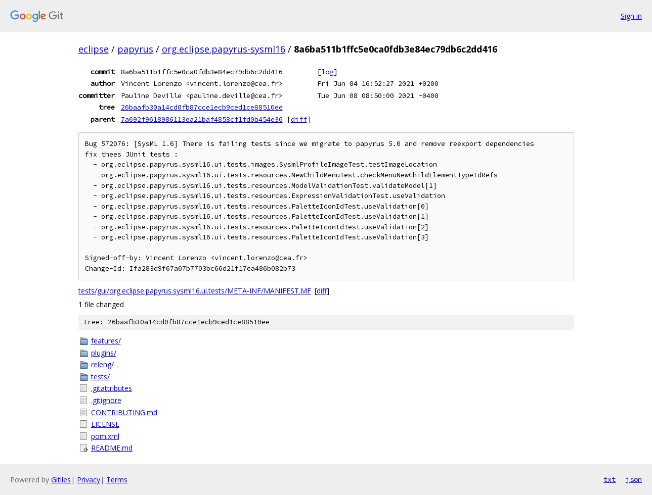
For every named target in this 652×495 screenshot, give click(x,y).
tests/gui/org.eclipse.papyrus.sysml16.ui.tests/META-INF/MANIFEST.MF (194, 290)
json (634, 479)
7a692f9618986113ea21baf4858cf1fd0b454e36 (202, 119)
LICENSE (105, 424)
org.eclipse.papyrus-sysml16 (223, 49)
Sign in (631, 16)
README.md (112, 448)
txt (609, 479)
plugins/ (103, 353)
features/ (106, 340)
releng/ (102, 364)
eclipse (93, 49)
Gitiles (61, 479)
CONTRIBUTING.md (124, 412)
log (327, 71)
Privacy (88, 479)
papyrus (135, 49)
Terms (116, 479)
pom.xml (105, 436)
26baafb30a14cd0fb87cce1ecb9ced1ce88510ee (202, 107)
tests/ (100, 376)
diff (299, 119)
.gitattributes (111, 388)
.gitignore (106, 400)
